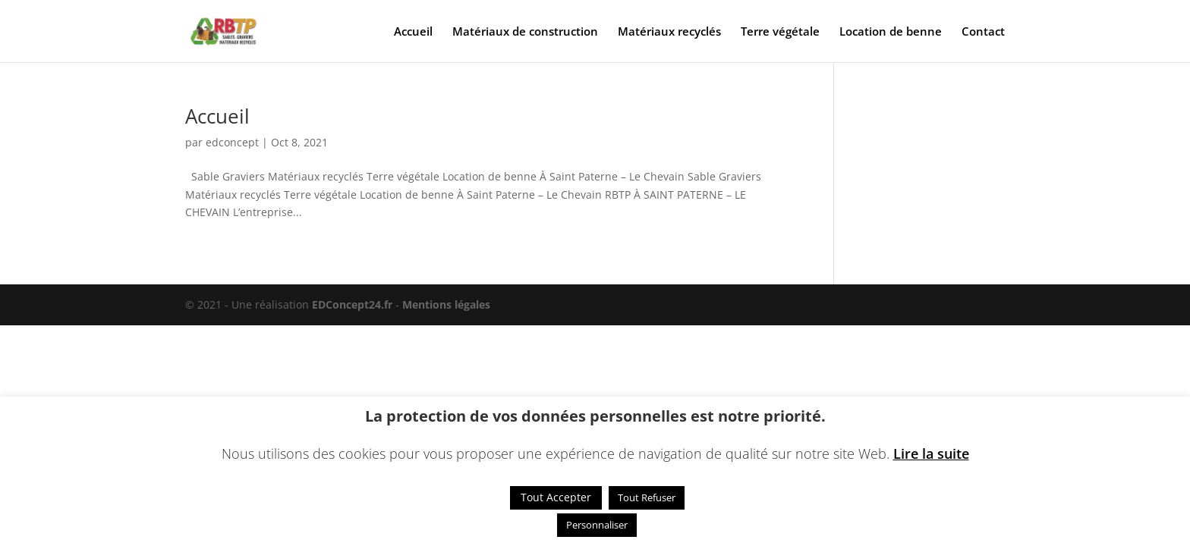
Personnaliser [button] (597, 525)
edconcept (232, 142)
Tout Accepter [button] (556, 497)
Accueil (413, 32)
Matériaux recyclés (669, 32)
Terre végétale (780, 32)
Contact (983, 32)
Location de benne (890, 32)
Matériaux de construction (525, 32)
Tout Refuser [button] (646, 497)
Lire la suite (931, 453)
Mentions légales (446, 304)
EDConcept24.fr (353, 304)
